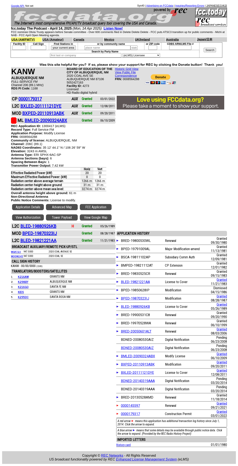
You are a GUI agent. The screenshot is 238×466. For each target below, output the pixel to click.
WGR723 (16, 251)
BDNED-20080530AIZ (137, 348)
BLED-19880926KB (135, 307)
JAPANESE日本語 (216, 5)
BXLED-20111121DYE (137, 373)
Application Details (28, 207)
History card (123, 445)
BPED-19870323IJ (135, 298)
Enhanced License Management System (146, 459)
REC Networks (112, 455)
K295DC (23, 296)
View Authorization (28, 217)
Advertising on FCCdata (159, 5)
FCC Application (95, 207)
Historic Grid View (126, 69)
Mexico (109, 39)
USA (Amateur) (53, 39)
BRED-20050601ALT (136, 331)
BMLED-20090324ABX (138, 356)
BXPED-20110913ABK (138, 364)
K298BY (23, 281)
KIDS (21, 291)
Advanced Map (62, 207)
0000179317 (130, 414)
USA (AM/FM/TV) (23, 39)
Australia (172, 39)
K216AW (23, 276)
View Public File (125, 72)
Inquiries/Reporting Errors (189, 5)
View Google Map (95, 217)
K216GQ (23, 286)
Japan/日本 (204, 39)
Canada (78, 39)
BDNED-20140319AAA (138, 381)
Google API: (18, 5)
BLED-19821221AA (135, 282)
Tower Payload (62, 217)
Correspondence (126, 75)
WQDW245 (17, 256)
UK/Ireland (142, 39)
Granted (222, 280)
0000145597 (130, 406)
